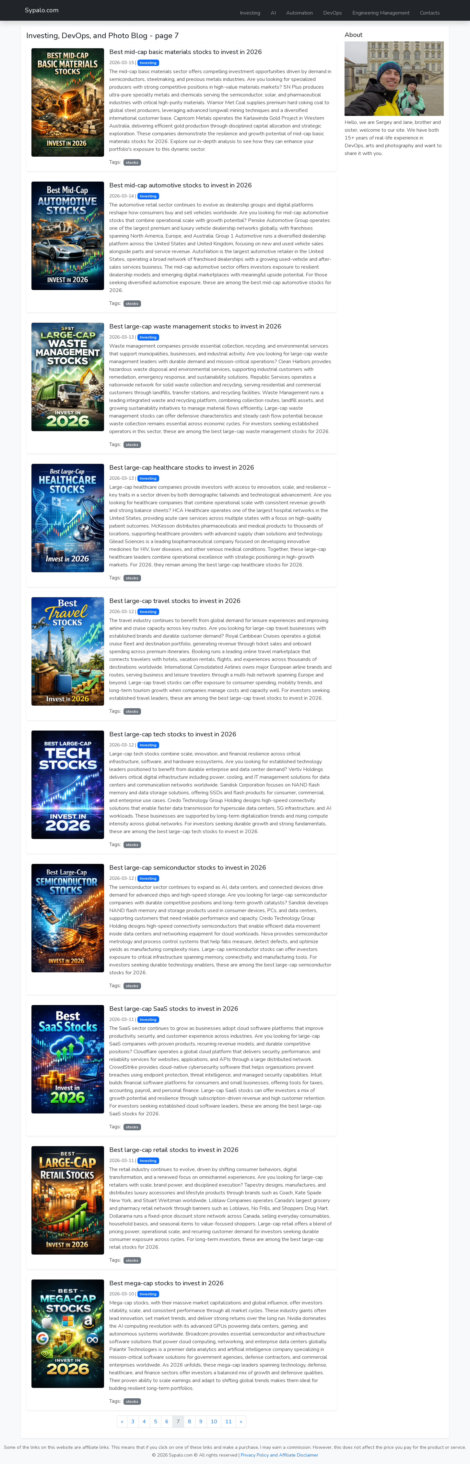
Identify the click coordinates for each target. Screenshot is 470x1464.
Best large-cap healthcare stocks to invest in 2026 (181, 467)
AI (273, 13)
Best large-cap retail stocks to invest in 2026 (174, 1149)
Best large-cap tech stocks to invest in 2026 (172, 734)
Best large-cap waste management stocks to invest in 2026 (195, 326)
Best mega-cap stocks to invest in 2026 (166, 1283)
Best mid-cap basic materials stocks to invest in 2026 (185, 52)
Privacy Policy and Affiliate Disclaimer (279, 1455)
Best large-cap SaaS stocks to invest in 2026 (173, 1008)
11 (228, 1421)
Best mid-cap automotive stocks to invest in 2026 (180, 185)
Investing (250, 13)
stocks (132, 162)
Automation (299, 13)
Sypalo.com (42, 10)
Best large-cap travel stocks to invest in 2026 (175, 601)
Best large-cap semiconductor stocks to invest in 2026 (187, 867)
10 (214, 1421)
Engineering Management (381, 13)
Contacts (430, 13)
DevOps (332, 13)
